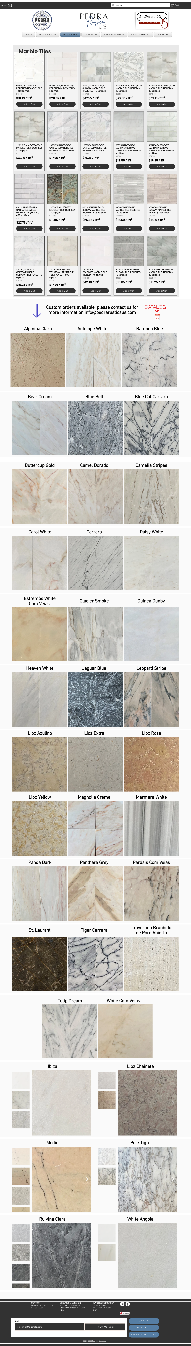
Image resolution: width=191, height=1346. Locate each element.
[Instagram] (122, 1304)
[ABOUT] (144, 1321)
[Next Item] (86, 1102)
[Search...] (140, 5)
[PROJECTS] (144, 1328)
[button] (176, 5)
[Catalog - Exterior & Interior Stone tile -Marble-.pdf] (157, 317)
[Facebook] (127, 1304)
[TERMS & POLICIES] (144, 1335)
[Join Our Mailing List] (105, 1327)
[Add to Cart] (29, 104)
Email (17, 1321)
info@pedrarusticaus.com (110, 313)
